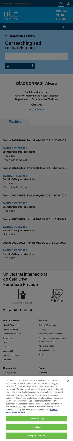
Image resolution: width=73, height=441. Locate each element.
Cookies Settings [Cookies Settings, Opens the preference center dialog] (36, 421)
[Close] (68, 384)
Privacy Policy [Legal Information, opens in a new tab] (18, 415)
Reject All (36, 430)
